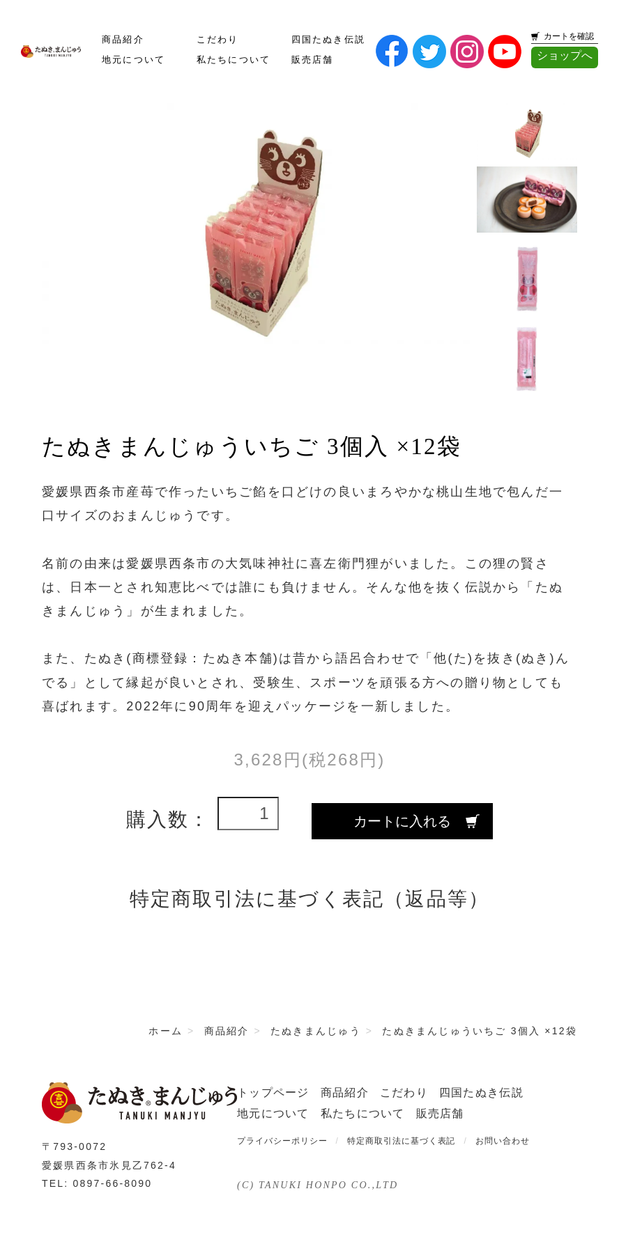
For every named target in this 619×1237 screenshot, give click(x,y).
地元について (133, 60)
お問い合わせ (502, 1141)
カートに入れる (402, 821)
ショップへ (565, 55)
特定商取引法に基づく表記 (401, 1141)
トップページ (273, 1092)
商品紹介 (123, 40)
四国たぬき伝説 (328, 40)
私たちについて (234, 60)
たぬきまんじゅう (315, 1030)
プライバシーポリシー (282, 1141)
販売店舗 (312, 60)
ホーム (165, 1030)
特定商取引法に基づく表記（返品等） (310, 899)
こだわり (218, 40)
